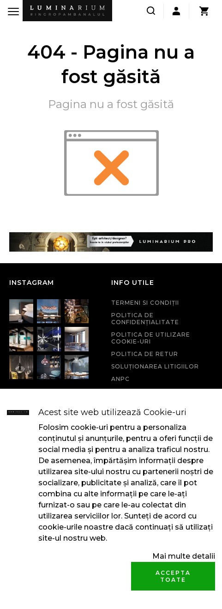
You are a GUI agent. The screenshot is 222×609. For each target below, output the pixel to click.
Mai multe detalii (183, 556)
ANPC (120, 378)
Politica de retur (144, 353)
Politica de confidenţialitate (145, 319)
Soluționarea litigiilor (155, 366)
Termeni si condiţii (145, 302)
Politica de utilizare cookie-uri (150, 338)
